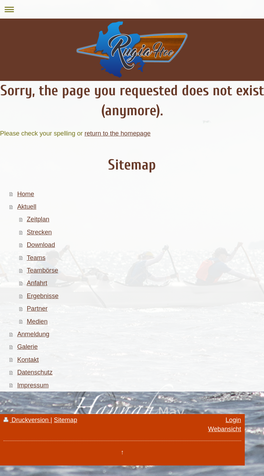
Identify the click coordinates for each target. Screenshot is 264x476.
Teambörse (42, 270)
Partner (37, 308)
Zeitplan (38, 219)
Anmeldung (33, 334)
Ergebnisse (42, 295)
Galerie (27, 346)
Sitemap (65, 419)
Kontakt (28, 359)
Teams (36, 257)
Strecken (39, 232)
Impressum (33, 385)
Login (233, 419)
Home (25, 194)
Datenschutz (34, 372)
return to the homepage (118, 133)
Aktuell (26, 206)
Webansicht (224, 429)
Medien (37, 321)
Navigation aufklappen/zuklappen (132, 9)
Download (41, 244)
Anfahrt (37, 283)
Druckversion (26, 419)
